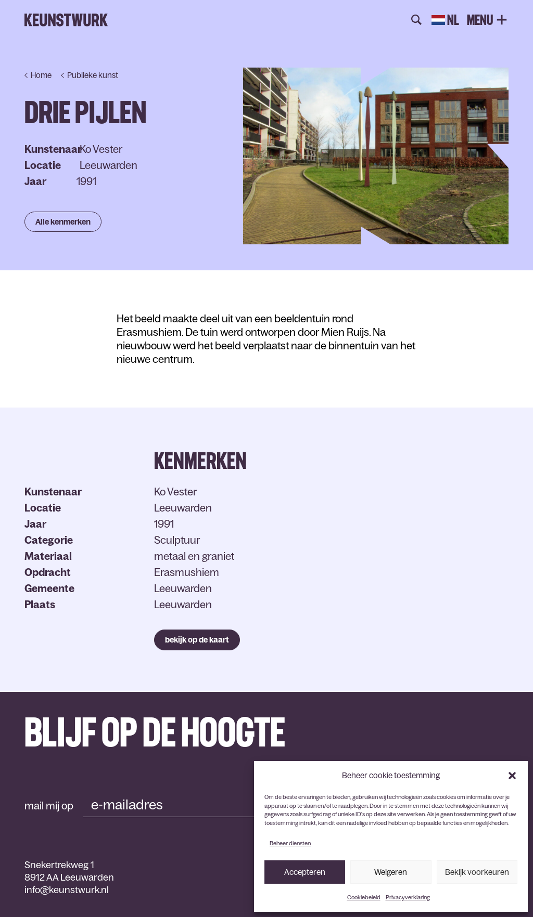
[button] (512, 775)
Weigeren (390, 872)
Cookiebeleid (363, 897)
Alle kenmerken (63, 221)
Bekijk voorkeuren (477, 872)
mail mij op (48, 805)
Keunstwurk (66, 20)
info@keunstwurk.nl (66, 890)
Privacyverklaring (408, 897)
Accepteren (304, 872)
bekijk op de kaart (197, 639)
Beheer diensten (290, 843)
